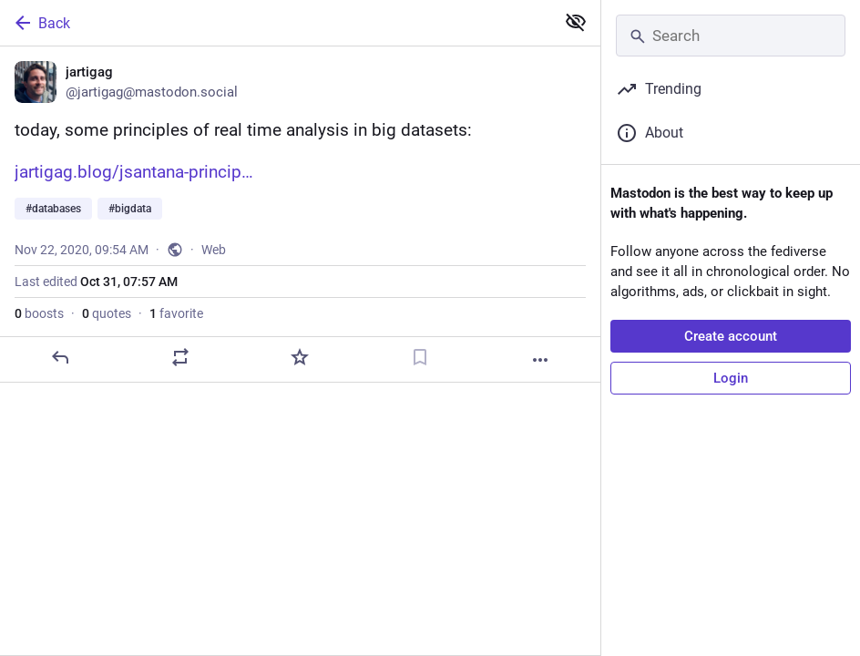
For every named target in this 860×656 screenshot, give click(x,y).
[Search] (730, 35)
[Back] (275, 23)
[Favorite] (300, 357)
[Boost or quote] (180, 357)
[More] (540, 360)
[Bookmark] (420, 357)
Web (213, 249)
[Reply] (60, 357)
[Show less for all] (575, 22)
